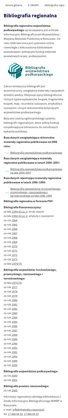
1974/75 (17, 264)
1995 (14, 365)
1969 (14, 242)
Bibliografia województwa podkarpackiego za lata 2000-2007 (36, 170)
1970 (14, 246)
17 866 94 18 (15, 414)
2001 (14, 380)
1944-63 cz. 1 (19, 212)
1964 (14, 220)
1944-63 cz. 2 (19, 216)
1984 (14, 317)
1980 (14, 300)
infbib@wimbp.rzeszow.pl (28, 409)
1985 (14, 322)
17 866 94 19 (31, 414)
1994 (14, 361)
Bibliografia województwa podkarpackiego (36, 153)
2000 (14, 376)
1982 (14, 309)
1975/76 (17, 283)
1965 (14, 225)
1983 (14, 313)
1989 (14, 339)
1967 (14, 233)
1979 (14, 296)
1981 (14, 304)
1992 (14, 352)
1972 (14, 255)
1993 (14, 356)
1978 (14, 291)
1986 (14, 326)
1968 (14, 238)
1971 (14, 251)
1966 (14, 229)
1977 (14, 287)
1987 (14, 330)
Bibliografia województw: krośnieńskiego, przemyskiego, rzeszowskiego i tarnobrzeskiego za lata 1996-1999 (35, 192)
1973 (14, 259)
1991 (14, 348)
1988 (14, 335)
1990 (14, 343)
